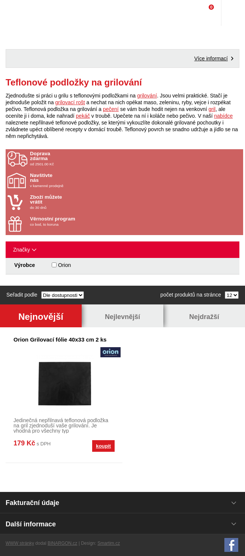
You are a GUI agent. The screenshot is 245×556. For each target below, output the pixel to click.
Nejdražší (204, 317)
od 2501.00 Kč (135, 158)
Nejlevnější (122, 317)
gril (211, 109)
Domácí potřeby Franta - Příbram (21, 13)
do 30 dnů (74, 202)
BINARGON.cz (62, 543)
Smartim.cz (108, 543)
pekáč (83, 116)
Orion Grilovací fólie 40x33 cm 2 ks (59, 339)
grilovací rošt (70, 102)
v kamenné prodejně (74, 180)
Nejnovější (40, 317)
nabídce (223, 116)
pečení (111, 109)
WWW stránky (20, 543)
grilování (147, 96)
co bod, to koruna (74, 221)
